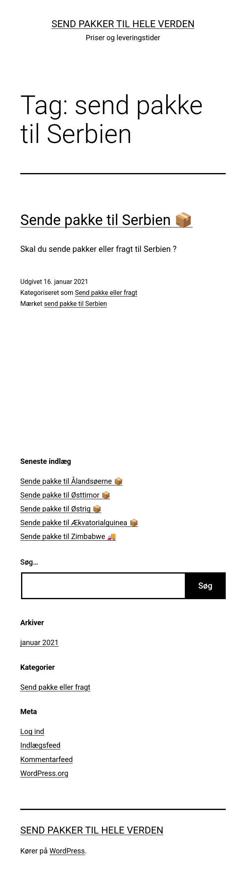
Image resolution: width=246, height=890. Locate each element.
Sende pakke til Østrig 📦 (60, 509)
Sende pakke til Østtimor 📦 (65, 495)
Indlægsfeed (40, 745)
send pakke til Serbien (75, 303)
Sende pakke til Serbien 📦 (106, 220)
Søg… (29, 562)
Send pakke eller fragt (106, 293)
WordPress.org (44, 773)
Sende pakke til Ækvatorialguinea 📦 (79, 522)
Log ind (32, 731)
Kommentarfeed (46, 759)
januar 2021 (39, 642)
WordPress (67, 851)
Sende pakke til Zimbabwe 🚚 (68, 536)
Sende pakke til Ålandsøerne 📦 (71, 481)
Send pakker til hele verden (123, 24)
